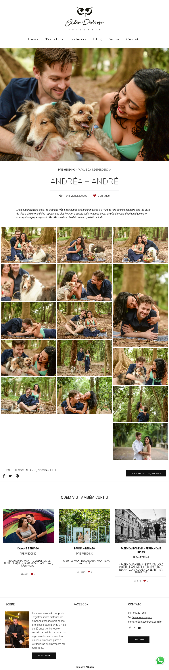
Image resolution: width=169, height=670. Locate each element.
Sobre (114, 39)
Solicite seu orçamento (146, 473)
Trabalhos (54, 39)
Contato (133, 39)
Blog (97, 39)
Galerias (78, 39)
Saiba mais (44, 655)
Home (33, 39)
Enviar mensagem (142, 617)
